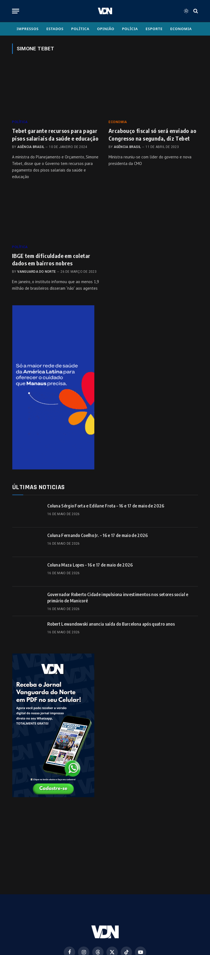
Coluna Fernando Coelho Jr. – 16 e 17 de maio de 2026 (97, 535)
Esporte (154, 28)
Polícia (130, 28)
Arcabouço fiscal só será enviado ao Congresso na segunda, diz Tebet (152, 134)
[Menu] (15, 11)
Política (80, 28)
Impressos (28, 28)
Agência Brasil (30, 147)
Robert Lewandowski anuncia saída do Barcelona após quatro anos (111, 624)
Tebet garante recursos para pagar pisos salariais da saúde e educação (55, 134)
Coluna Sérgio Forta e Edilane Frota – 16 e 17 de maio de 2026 (105, 506)
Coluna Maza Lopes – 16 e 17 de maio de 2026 (90, 565)
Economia (181, 28)
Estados (54, 28)
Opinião (105, 28)
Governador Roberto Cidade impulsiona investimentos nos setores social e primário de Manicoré (117, 597)
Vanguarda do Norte (36, 272)
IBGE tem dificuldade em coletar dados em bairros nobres (51, 259)
